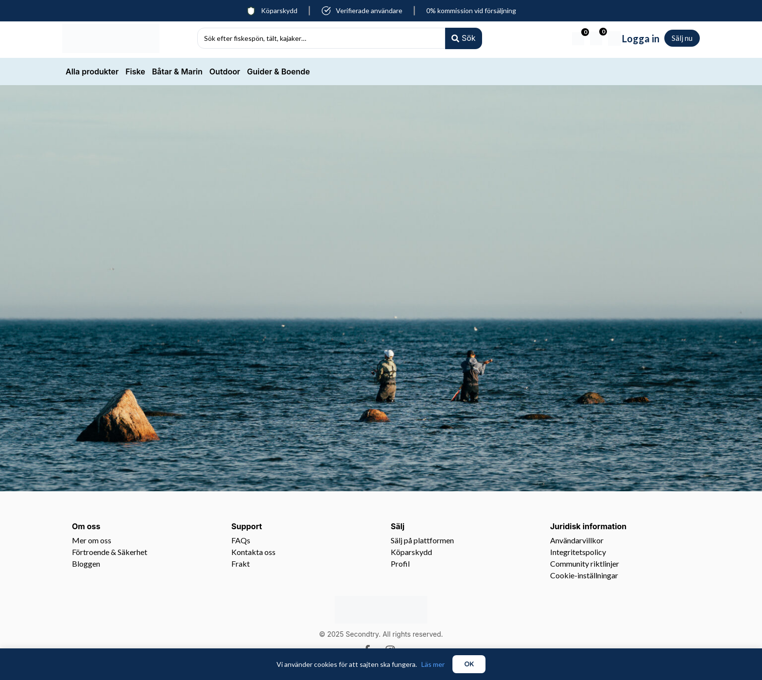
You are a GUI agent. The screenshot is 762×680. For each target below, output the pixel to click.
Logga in (640, 38)
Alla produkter (92, 71)
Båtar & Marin (177, 71)
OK (469, 664)
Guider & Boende (278, 71)
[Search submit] (463, 38)
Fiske (135, 71)
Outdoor (224, 71)
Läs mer (433, 664)
